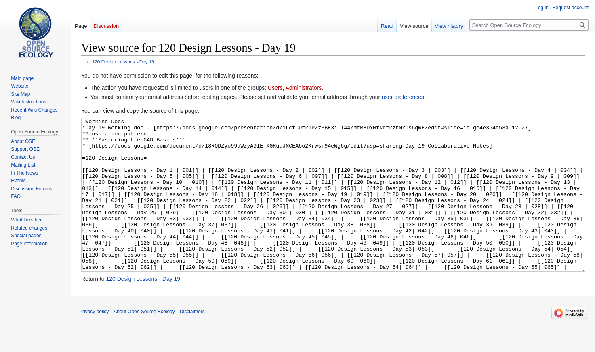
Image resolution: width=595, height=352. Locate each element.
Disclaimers (192, 342)
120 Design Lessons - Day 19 (123, 61)
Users (275, 87)
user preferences (403, 97)
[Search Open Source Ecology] (529, 25)
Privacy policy (94, 342)
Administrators (304, 87)
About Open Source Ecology (144, 342)
